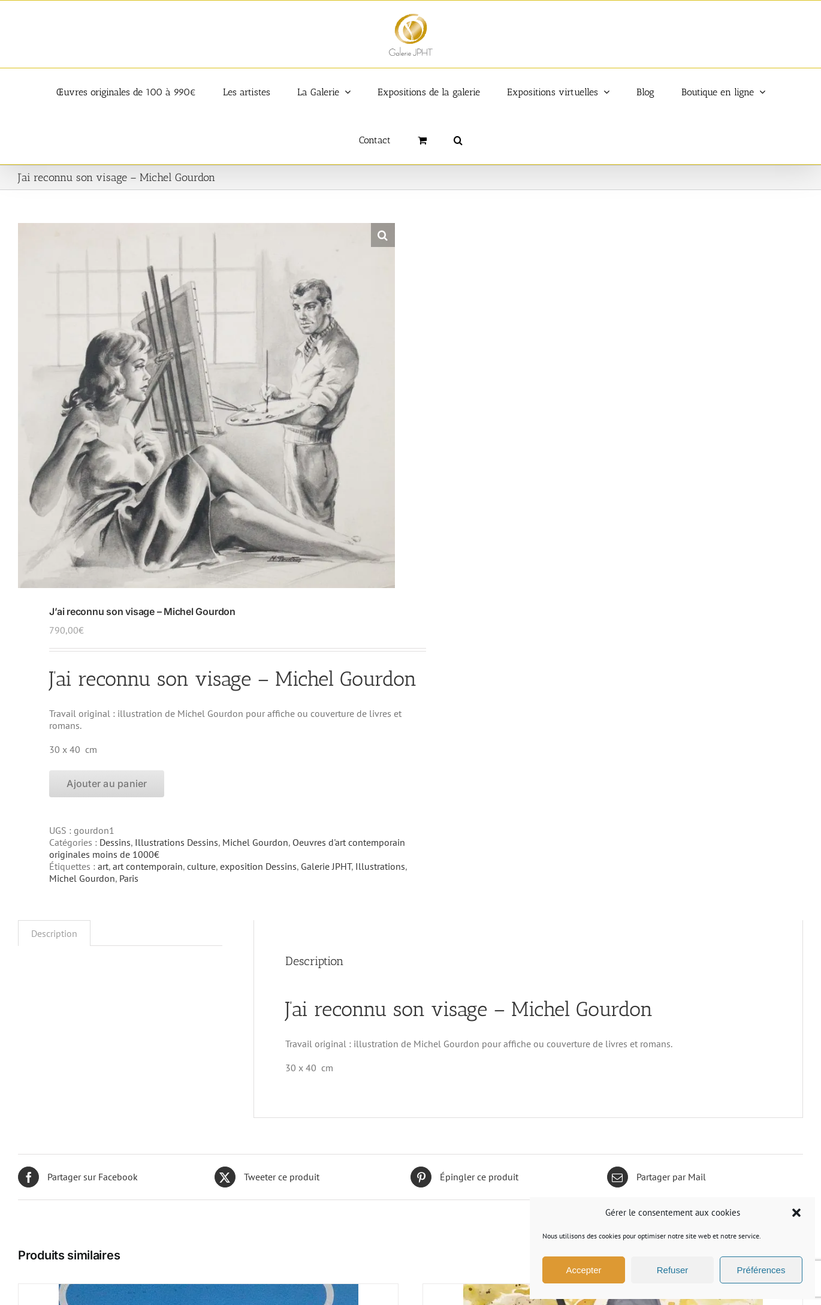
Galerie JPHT (326, 866)
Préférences (761, 1270)
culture (201, 866)
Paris (128, 878)
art (103, 866)
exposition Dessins (258, 866)
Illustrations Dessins (176, 842)
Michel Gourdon (255, 842)
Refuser (673, 1270)
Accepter (583, 1270)
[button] (796, 1213)
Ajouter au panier (107, 783)
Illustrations (380, 866)
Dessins (115, 842)
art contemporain (148, 866)
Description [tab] (54, 933)
